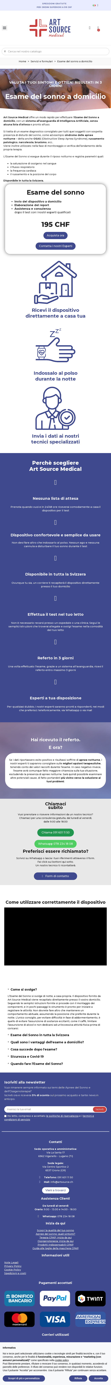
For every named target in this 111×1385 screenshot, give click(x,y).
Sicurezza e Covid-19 (27, 1057)
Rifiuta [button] (78, 1378)
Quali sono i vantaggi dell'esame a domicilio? (47, 1042)
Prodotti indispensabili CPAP (56, 1244)
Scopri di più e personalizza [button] (23, 1378)
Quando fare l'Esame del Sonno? (37, 1064)
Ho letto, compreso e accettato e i (49, 1117)
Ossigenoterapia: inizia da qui (56, 1241)
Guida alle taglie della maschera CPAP (56, 1248)
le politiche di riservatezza (62, 1116)
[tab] (55, 989)
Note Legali (11, 1262)
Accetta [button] (98, 1378)
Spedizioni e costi (15, 1273)
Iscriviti (100, 1109)
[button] (55, 235)
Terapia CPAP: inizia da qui (55, 1237)
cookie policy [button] (61, 1360)
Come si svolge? (24, 989)
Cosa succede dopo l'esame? (34, 1049)
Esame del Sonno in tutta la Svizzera (40, 1035)
